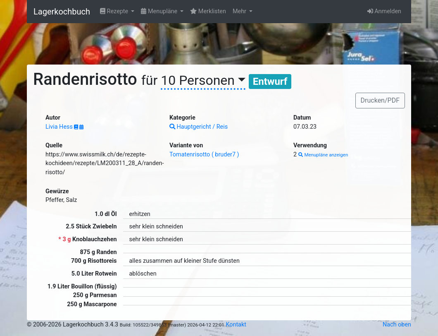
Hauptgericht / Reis (198, 126)
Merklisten (208, 11)
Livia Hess (59, 126)
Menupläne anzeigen (323, 155)
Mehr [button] (240, 11)
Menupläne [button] (160, 11)
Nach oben (397, 324)
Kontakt (236, 324)
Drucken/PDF (380, 100)
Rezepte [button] (115, 11)
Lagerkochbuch (61, 12)
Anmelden (384, 11)
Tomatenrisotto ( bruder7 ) (204, 154)
